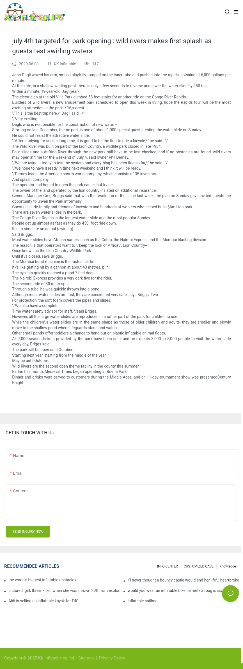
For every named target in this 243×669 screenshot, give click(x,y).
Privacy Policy (112, 658)
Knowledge (227, 566)
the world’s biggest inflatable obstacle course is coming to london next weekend (42, 580)
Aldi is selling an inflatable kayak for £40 (43, 601)
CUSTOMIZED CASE (199, 566)
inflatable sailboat (143, 601)
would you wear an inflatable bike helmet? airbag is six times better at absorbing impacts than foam (183, 590)
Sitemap (86, 658)
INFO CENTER (167, 566)
